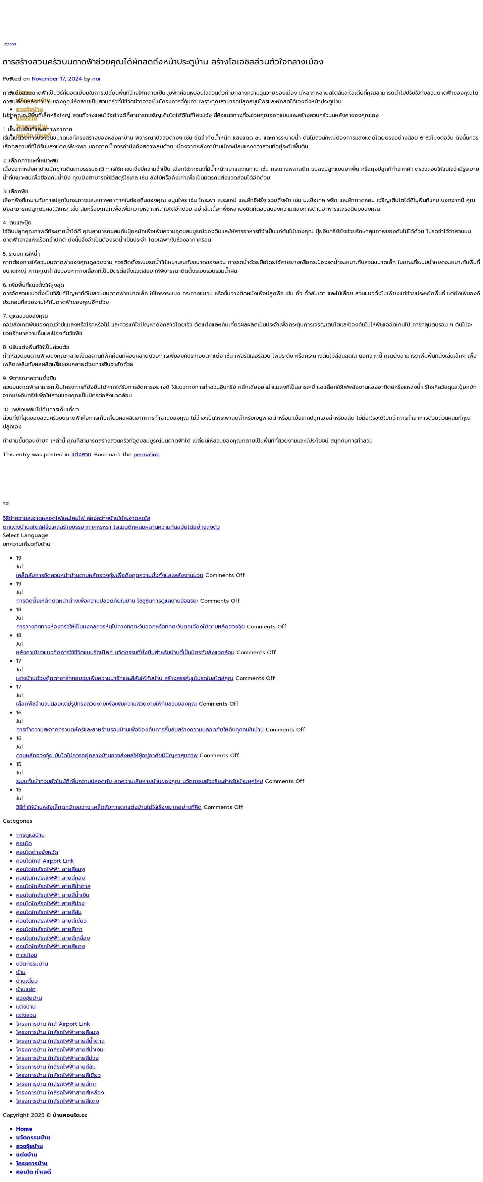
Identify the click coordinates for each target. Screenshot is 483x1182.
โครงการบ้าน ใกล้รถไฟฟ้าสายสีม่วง (57, 1058)
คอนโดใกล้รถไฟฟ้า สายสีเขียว (51, 921)
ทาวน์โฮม (26, 955)
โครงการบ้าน (32, 1164)
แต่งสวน (9, 44)
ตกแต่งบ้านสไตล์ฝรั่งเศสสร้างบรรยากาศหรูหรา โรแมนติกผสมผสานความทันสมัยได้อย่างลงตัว (111, 527)
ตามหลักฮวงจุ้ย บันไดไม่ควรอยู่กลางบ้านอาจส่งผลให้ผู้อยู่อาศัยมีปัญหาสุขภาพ (107, 756)
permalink (146, 455)
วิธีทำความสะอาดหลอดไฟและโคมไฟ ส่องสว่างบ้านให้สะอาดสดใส (76, 518)
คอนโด (24, 843)
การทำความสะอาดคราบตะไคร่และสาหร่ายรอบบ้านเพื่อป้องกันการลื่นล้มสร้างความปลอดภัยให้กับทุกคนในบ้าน (140, 730)
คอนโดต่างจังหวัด (37, 852)
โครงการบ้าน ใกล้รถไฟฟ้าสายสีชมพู (57, 1032)
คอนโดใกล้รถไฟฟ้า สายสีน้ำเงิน (52, 895)
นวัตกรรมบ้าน (32, 964)
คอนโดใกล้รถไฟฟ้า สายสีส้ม (49, 912)
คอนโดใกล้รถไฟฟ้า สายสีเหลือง (53, 938)
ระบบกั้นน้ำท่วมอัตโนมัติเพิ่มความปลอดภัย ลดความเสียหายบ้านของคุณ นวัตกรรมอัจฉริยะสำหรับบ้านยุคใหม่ (139, 781)
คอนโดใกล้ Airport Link (45, 861)
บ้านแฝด (26, 989)
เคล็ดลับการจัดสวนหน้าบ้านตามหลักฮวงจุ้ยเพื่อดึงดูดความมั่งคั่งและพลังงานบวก (109, 575)
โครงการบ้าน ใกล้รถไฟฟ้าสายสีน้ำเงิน (59, 1050)
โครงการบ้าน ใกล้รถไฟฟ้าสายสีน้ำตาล (60, 1041)
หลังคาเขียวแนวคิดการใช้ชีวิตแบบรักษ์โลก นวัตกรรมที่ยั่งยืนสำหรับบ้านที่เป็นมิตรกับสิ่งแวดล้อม (125, 653)
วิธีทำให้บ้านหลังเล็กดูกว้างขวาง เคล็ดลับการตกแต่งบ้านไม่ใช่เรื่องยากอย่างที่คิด (109, 807)
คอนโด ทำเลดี (33, 1172)
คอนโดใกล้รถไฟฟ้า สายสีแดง (50, 946)
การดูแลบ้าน (30, 835)
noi (96, 79)
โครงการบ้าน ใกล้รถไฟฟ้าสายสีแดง (57, 1101)
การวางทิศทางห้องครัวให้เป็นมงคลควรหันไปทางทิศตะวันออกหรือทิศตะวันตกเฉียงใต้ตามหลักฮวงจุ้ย (130, 627)
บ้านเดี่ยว (27, 981)
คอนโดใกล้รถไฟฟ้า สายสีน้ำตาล (53, 886)
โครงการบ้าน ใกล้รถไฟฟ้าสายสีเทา (56, 1084)
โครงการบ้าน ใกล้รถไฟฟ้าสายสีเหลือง (60, 1093)
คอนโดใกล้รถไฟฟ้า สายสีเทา (49, 929)
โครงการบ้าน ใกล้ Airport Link (53, 1024)
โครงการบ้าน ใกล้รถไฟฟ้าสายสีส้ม (56, 1067)
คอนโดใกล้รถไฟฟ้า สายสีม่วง (50, 904)
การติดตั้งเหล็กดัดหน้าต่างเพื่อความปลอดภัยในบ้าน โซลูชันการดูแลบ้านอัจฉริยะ (107, 601)
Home (24, 1129)
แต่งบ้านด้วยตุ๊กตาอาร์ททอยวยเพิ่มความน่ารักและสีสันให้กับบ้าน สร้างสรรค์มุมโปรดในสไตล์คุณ (124, 678)
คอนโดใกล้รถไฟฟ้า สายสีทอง (50, 878)
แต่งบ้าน (26, 1007)
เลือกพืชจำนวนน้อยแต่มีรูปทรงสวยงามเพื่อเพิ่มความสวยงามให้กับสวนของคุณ (106, 704)
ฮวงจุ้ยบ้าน (29, 109)
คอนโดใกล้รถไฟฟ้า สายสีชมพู (50, 869)
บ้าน (20, 972)
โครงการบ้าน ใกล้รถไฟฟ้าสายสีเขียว (58, 1075)
